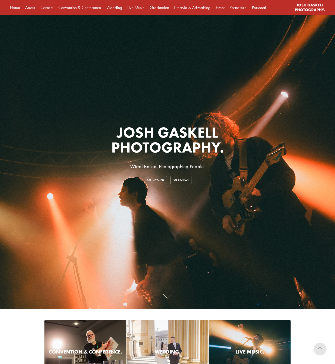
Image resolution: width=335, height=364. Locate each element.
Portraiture (238, 7)
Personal (259, 7)
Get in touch (155, 180)
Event (220, 7)
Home (15, 7)
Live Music (135, 7)
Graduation (159, 7)
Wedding (114, 7)
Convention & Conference (79, 7)
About (30, 7)
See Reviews (181, 180)
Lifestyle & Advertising (192, 7)
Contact (46, 7)
